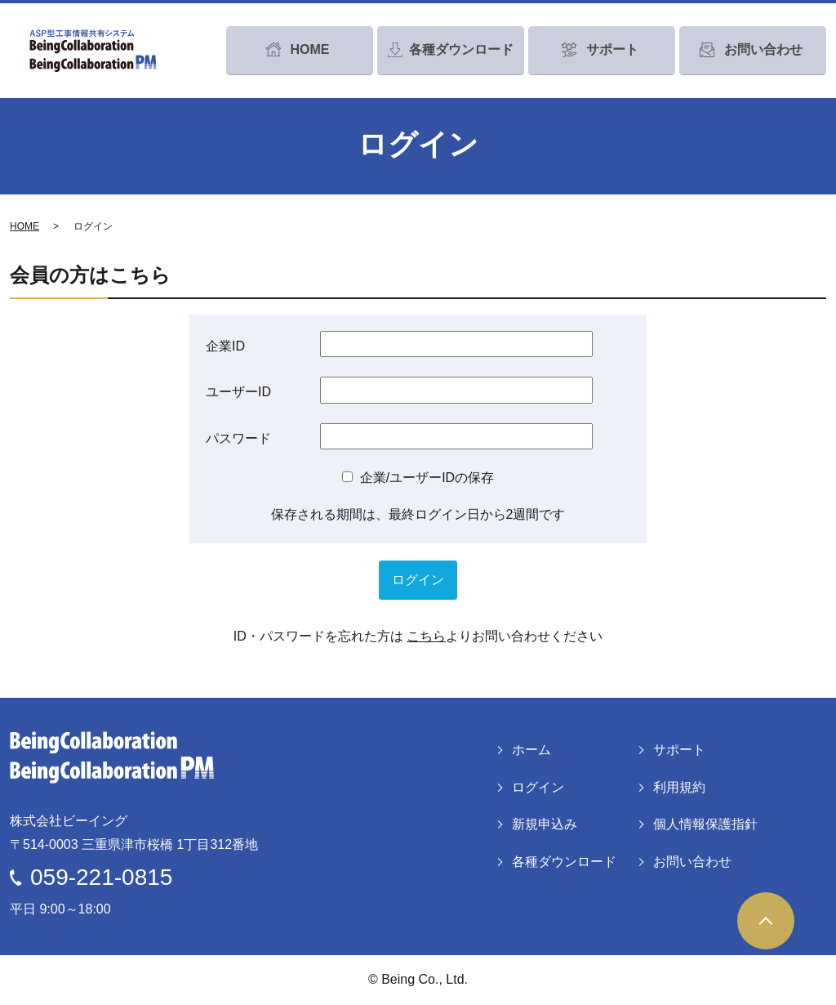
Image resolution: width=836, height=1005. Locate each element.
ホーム (531, 750)
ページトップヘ (765, 920)
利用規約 (679, 787)
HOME (24, 226)
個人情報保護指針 (705, 824)
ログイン (538, 787)
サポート (679, 750)
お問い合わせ (692, 862)
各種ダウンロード (564, 862)
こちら (426, 636)
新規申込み (544, 824)
